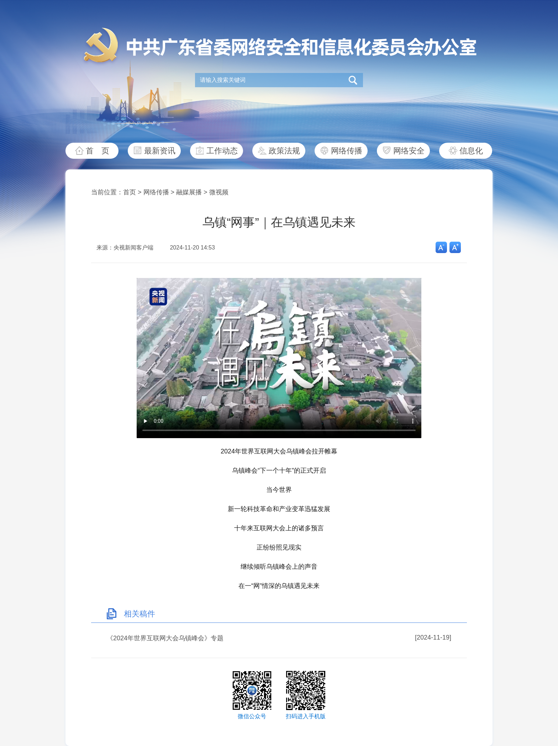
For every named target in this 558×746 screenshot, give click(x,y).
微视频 (218, 192)
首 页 (97, 150)
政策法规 (284, 150)
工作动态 (222, 150)
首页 (129, 192)
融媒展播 (189, 192)
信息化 (471, 150)
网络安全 (409, 150)
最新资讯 (159, 150)
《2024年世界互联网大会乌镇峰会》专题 (165, 638)
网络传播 (346, 150)
